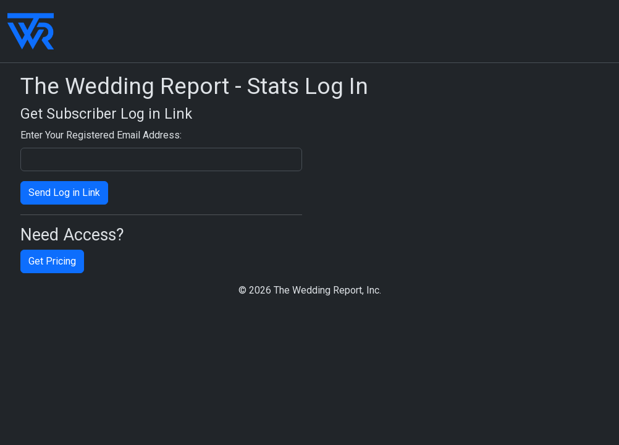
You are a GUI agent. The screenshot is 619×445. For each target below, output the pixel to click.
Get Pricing (52, 261)
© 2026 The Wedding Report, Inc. (309, 290)
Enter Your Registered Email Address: (101, 135)
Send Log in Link (64, 192)
